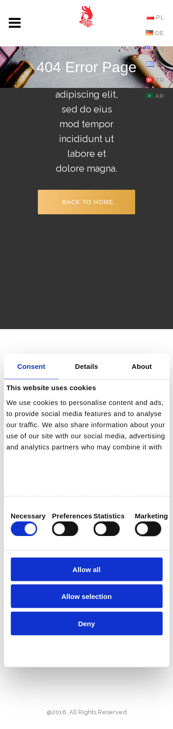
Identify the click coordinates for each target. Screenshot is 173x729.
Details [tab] (86, 366)
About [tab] (141, 366)
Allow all (86, 569)
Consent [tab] (31, 366)
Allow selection (86, 596)
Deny (86, 623)
